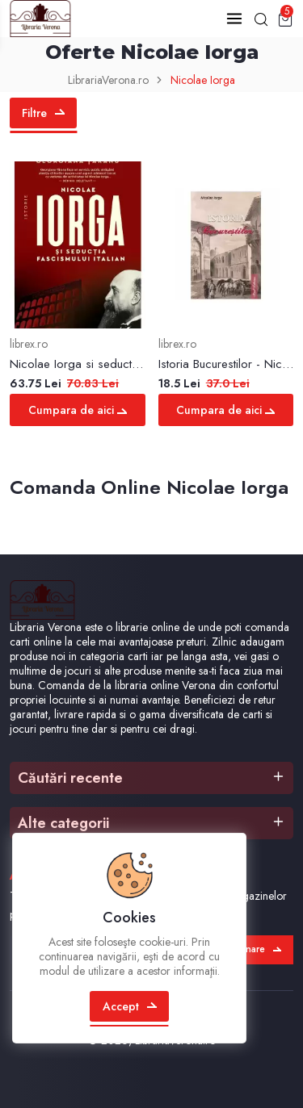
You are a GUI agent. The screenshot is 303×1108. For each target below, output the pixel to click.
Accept (130, 1006)
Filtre (43, 113)
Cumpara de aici (77, 410)
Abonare (253, 950)
